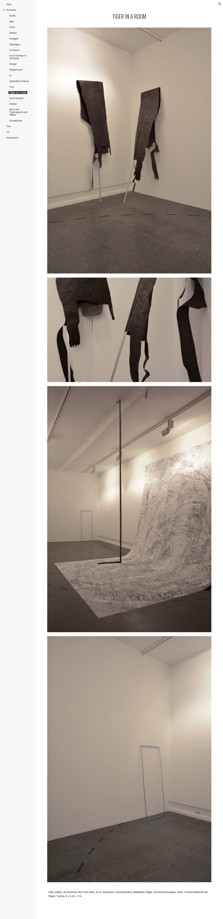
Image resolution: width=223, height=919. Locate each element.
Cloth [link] (12, 27)
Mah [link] (11, 21)
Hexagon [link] (13, 38)
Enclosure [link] (14, 50)
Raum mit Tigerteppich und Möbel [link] (18, 112)
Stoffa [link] (12, 15)
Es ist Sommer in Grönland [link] (17, 57)
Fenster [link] (13, 104)
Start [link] (9, 4)
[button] (219, 4)
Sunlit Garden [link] (16, 98)
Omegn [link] (13, 64)
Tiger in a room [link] (17, 92)
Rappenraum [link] (16, 69)
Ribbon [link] (13, 33)
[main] (129, 16)
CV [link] (8, 132)
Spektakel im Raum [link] (19, 81)
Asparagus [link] (14, 44)
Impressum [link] (12, 137)
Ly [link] (10, 75)
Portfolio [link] (11, 10)
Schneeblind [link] (15, 120)
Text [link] (9, 126)
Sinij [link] (11, 87)
